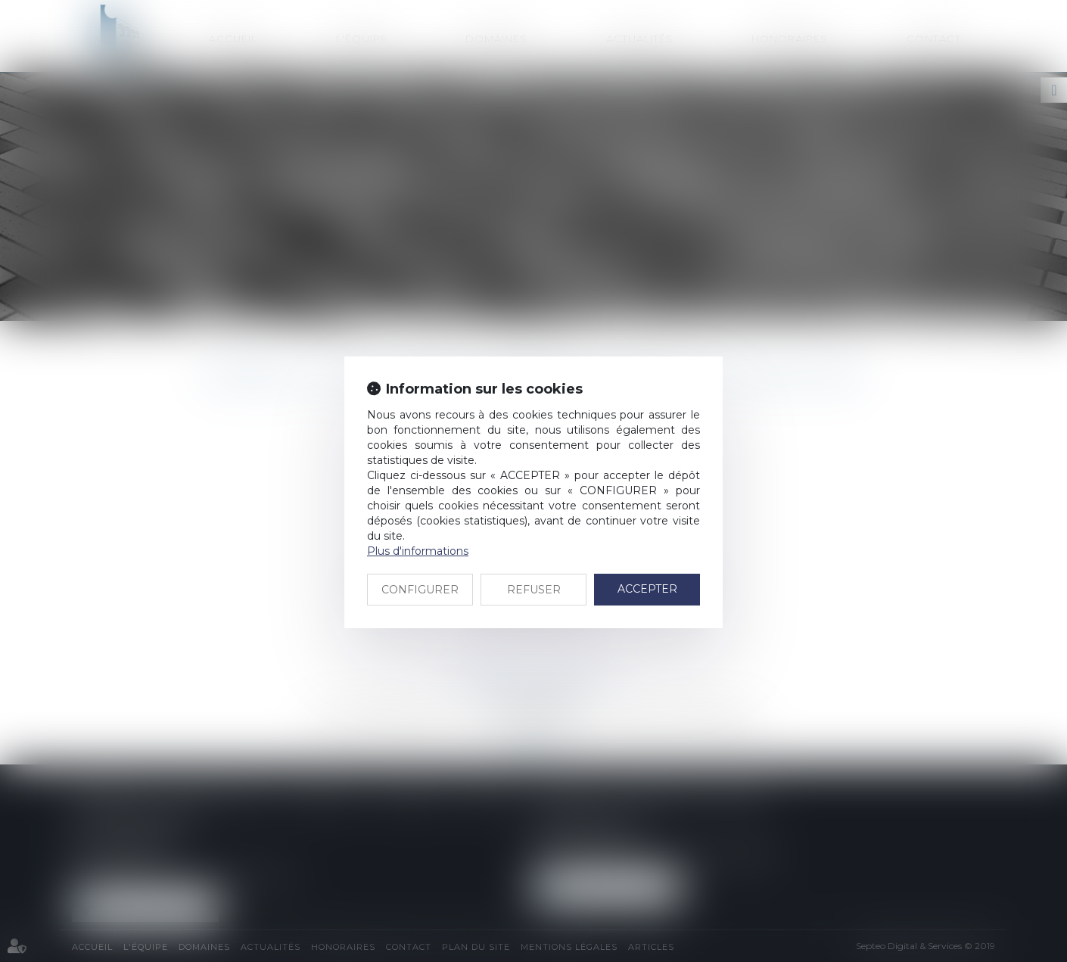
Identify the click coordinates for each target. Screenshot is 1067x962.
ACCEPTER (647, 589)
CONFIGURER (420, 589)
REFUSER (534, 589)
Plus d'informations (417, 551)
